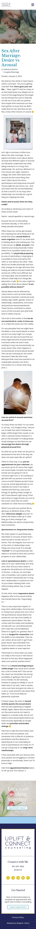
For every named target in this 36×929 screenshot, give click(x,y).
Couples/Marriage (11, 72)
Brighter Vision (23, 923)
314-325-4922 (18, 866)
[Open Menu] (32, 5)
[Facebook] (8, 878)
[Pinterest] (28, 878)
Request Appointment (18, 907)
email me (18, 870)
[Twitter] (23, 878)
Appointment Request (17, 808)
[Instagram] (13, 878)
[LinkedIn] (18, 878)
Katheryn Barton (11, 69)
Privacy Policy (18, 917)
